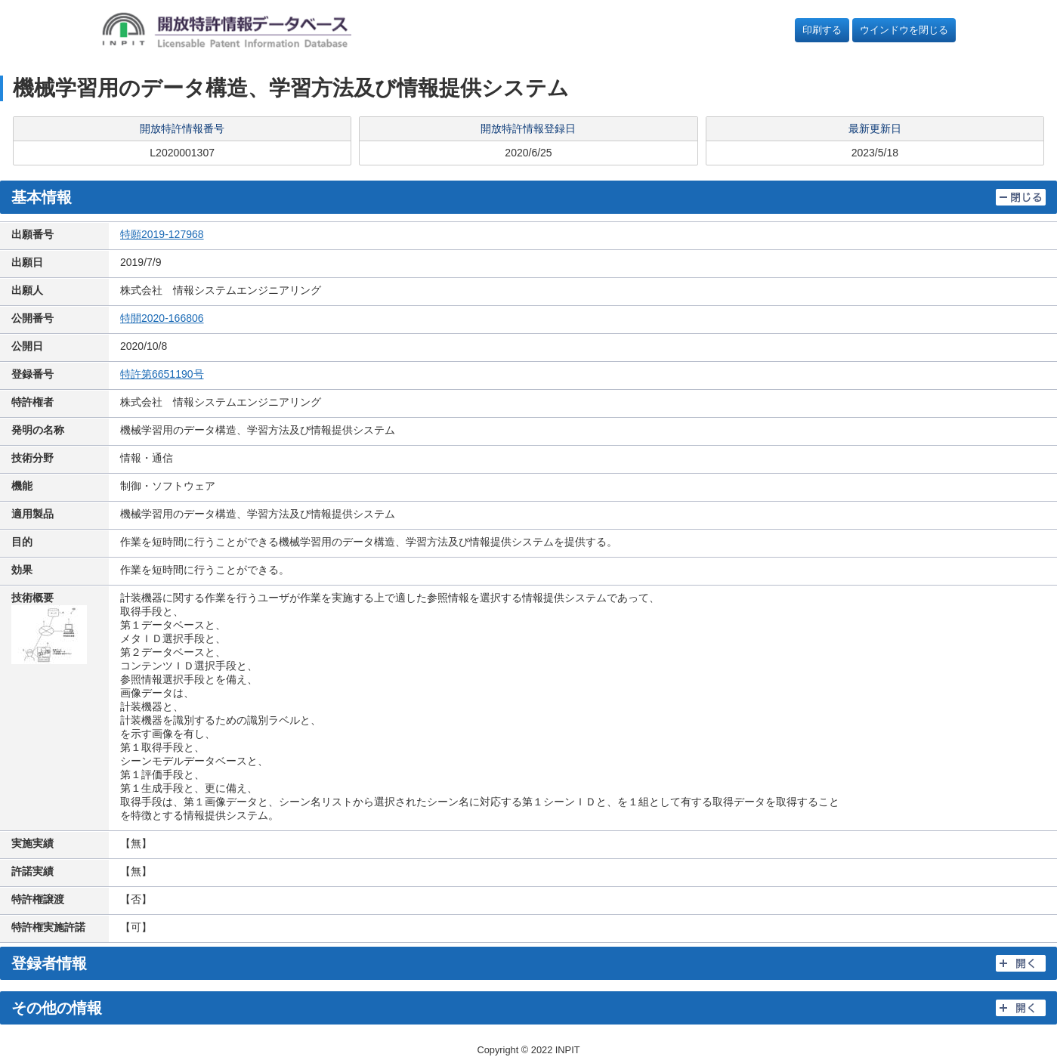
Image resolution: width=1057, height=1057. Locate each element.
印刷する (822, 30)
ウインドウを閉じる (904, 30)
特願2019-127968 (162, 234)
